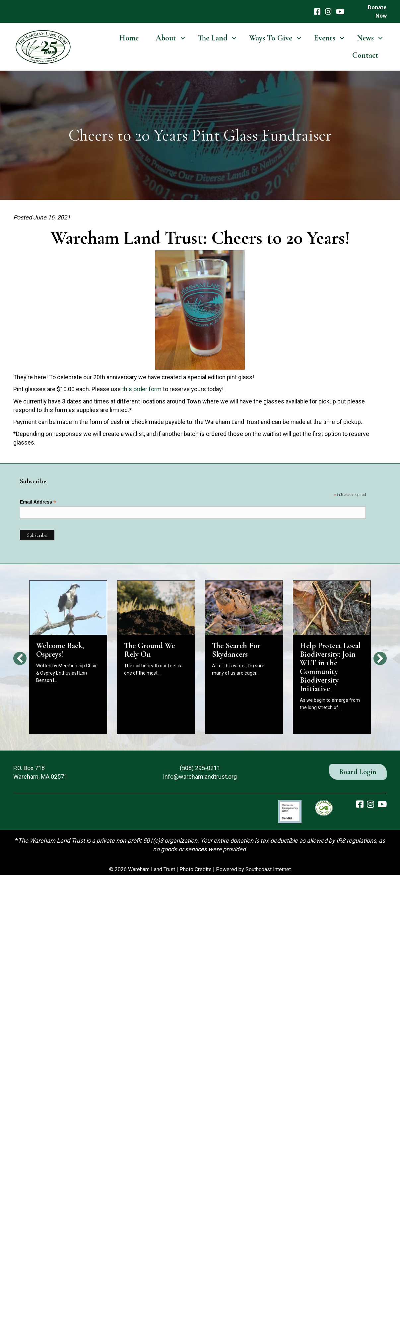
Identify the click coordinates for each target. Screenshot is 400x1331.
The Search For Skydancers (236, 650)
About (166, 38)
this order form (142, 389)
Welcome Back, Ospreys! (60, 650)
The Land (213, 38)
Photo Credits (195, 869)
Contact (365, 55)
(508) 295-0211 (200, 767)
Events (324, 38)
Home (129, 38)
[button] (182, 38)
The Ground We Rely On (149, 650)
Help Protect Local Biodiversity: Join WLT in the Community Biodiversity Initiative (330, 667)
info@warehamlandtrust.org (200, 776)
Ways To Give (270, 38)
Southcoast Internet (268, 869)
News (365, 38)
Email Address (38, 502)
